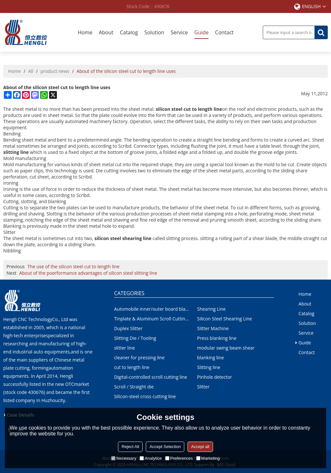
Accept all (200, 446)
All (30, 71)
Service (179, 32)
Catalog (129, 32)
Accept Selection (165, 446)
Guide (201, 32)
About (106, 32)
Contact (224, 32)
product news (54, 71)
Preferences (179, 458)
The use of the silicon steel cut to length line (73, 266)
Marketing (208, 458)
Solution (154, 32)
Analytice (151, 458)
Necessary (123, 458)
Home (85, 32)
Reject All (130, 446)
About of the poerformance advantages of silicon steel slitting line (88, 273)
